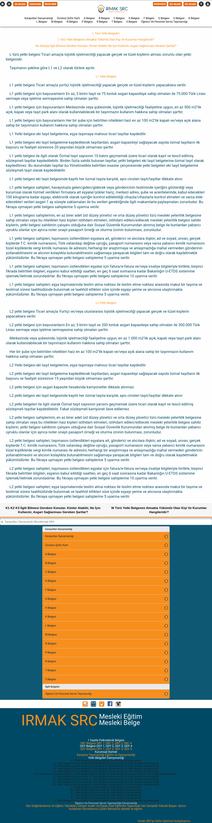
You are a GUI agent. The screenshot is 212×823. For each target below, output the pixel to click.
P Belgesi (87, 21)
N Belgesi (72, 21)
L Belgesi (41, 21)
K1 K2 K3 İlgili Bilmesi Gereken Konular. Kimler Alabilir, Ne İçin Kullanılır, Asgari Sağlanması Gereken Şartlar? (53, 510)
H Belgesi (179, 18)
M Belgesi (57, 21)
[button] (20, 4)
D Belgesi (134, 18)
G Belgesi (163, 18)
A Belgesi (89, 18)
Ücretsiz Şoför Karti (68, 18)
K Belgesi (193, 18)
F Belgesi (149, 18)
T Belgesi (116, 21)
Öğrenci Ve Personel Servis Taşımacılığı (164, 21)
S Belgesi (131, 21)
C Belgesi (119, 18)
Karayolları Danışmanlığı (39, 18)
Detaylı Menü (9, 3)
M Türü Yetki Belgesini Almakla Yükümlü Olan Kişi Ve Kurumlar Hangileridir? (159, 510)
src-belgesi (2, 3)
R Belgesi (102, 21)
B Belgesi (104, 18)
